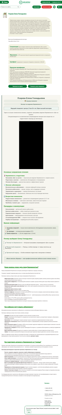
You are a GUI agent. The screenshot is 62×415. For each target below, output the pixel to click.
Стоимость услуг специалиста (37, 86)
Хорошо (28, 412)
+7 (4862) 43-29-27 (56, 2)
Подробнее (28, 410)
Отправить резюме (48, 398)
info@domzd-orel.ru (49, 395)
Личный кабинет (37, 7)
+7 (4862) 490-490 (46, 2)
